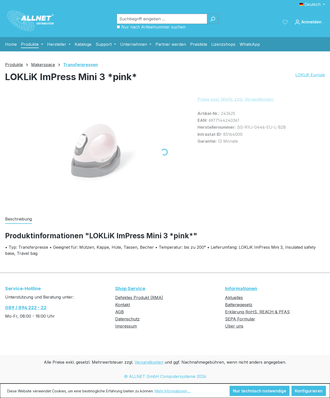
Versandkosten (149, 362)
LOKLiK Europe (310, 74)
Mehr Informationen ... (173, 391)
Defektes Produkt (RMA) (139, 297)
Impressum (126, 326)
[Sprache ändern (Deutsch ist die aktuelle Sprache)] (312, 4)
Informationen (241, 288)
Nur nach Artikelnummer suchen (153, 27)
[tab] (18, 219)
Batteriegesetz (238, 304)
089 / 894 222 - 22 (25, 307)
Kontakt (122, 304)
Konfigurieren (309, 390)
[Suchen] (213, 19)
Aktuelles (234, 297)
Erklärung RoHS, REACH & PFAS (257, 311)
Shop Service (130, 288)
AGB (119, 311)
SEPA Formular (240, 318)
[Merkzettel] (285, 22)
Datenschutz (127, 318)
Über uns (234, 326)
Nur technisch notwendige (259, 390)
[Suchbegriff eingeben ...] (162, 19)
